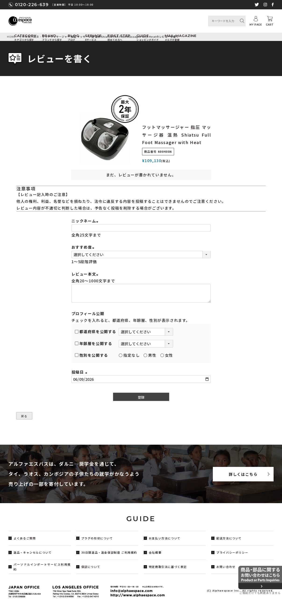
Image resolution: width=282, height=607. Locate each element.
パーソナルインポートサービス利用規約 (42, 566)
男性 (149, 355)
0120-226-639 (32, 4)
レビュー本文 (85, 274)
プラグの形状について (97, 538)
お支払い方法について (165, 538)
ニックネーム (85, 221)
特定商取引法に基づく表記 (168, 567)
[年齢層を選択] (146, 343)
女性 (166, 355)
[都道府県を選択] (146, 331)
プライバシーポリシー (232, 552)
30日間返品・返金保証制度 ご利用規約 (109, 552)
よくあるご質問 (25, 538)
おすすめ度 (83, 247)
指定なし (129, 355)
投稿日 (80, 372)
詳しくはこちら (243, 474)
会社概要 (155, 552)
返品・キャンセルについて (33, 552)
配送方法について (229, 538)
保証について (90, 567)
